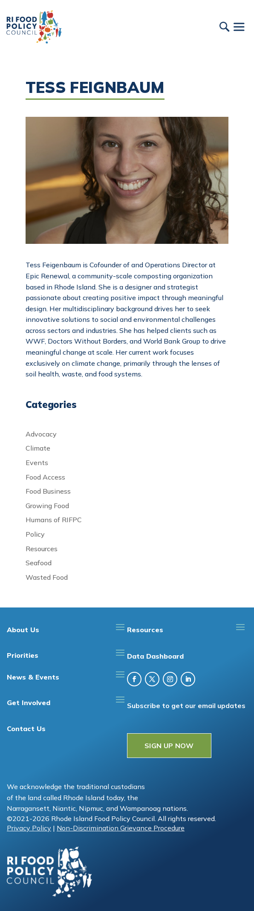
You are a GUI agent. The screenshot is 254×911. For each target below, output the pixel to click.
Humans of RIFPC (54, 519)
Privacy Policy (29, 828)
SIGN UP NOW (169, 745)
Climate (38, 448)
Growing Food (47, 505)
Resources (42, 548)
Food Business (48, 491)
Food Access (45, 477)
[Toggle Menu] (239, 27)
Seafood (39, 562)
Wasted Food (47, 577)
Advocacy (41, 434)
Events (37, 462)
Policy (35, 534)
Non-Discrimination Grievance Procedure (121, 828)
